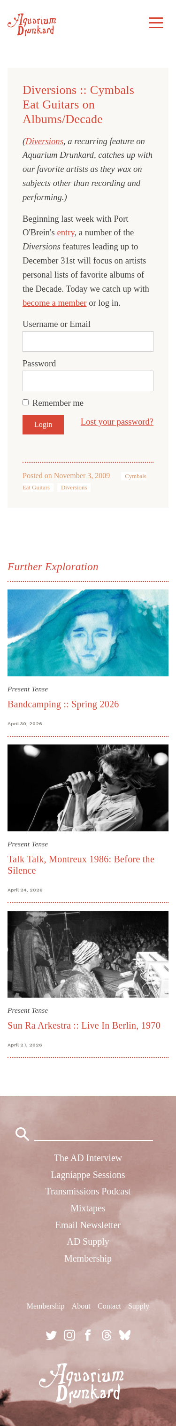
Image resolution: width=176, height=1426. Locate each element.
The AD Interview (88, 1158)
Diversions (44, 141)
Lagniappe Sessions (88, 1175)
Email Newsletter (88, 1225)
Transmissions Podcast (87, 1191)
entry (65, 232)
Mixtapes (87, 1208)
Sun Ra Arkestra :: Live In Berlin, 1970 (84, 1025)
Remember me (58, 403)
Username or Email (57, 324)
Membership (88, 1258)
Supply (138, 1306)
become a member (55, 303)
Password (39, 363)
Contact (109, 1306)
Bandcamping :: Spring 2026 (63, 704)
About (81, 1306)
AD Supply (88, 1241)
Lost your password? (117, 421)
